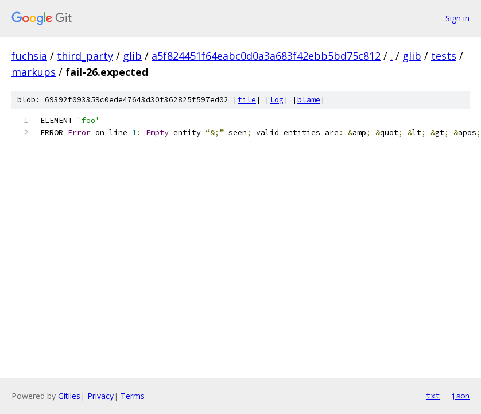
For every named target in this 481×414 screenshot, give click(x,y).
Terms (133, 395)
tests (443, 56)
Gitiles (69, 395)
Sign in (457, 18)
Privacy (100, 395)
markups (33, 72)
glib (132, 56)
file (247, 100)
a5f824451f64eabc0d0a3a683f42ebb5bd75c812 (266, 56)
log (277, 100)
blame (308, 100)
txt (433, 395)
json (460, 395)
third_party (85, 56)
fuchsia (29, 56)
